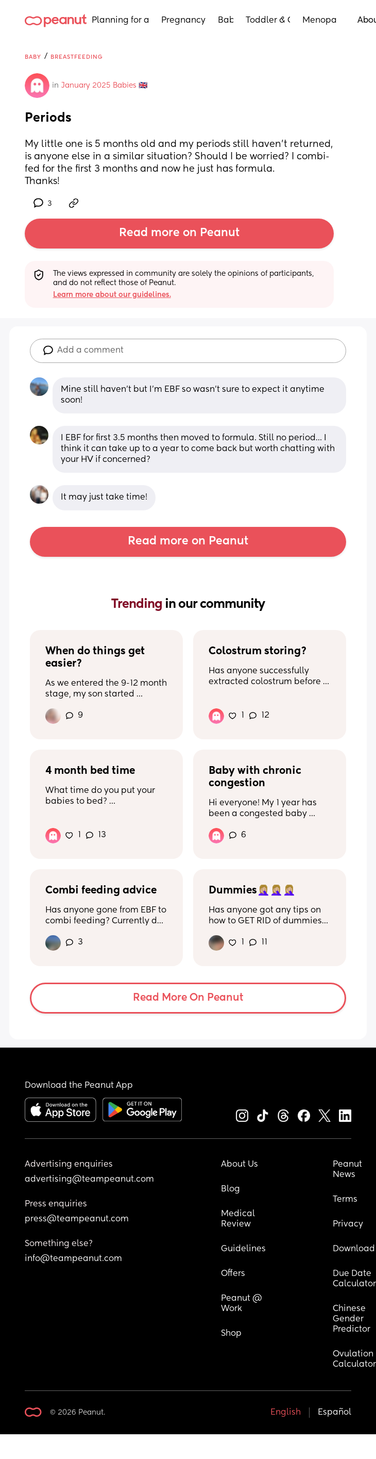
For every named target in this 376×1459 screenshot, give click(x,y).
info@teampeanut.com (73, 1259)
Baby (225, 20)
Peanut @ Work (242, 1304)
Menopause (319, 20)
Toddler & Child (268, 20)
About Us (239, 1164)
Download (354, 1249)
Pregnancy (183, 20)
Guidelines (243, 1249)
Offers (233, 1274)
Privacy (348, 1224)
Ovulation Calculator (354, 1359)
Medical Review (239, 1219)
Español (334, 1412)
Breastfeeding (76, 57)
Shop (231, 1334)
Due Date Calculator (354, 1279)
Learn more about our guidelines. (112, 295)
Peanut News (348, 1169)
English (285, 1412)
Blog (230, 1189)
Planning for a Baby (120, 20)
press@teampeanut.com (77, 1219)
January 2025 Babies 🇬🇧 (104, 85)
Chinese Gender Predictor (351, 1319)
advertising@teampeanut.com (89, 1179)
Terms (345, 1200)
